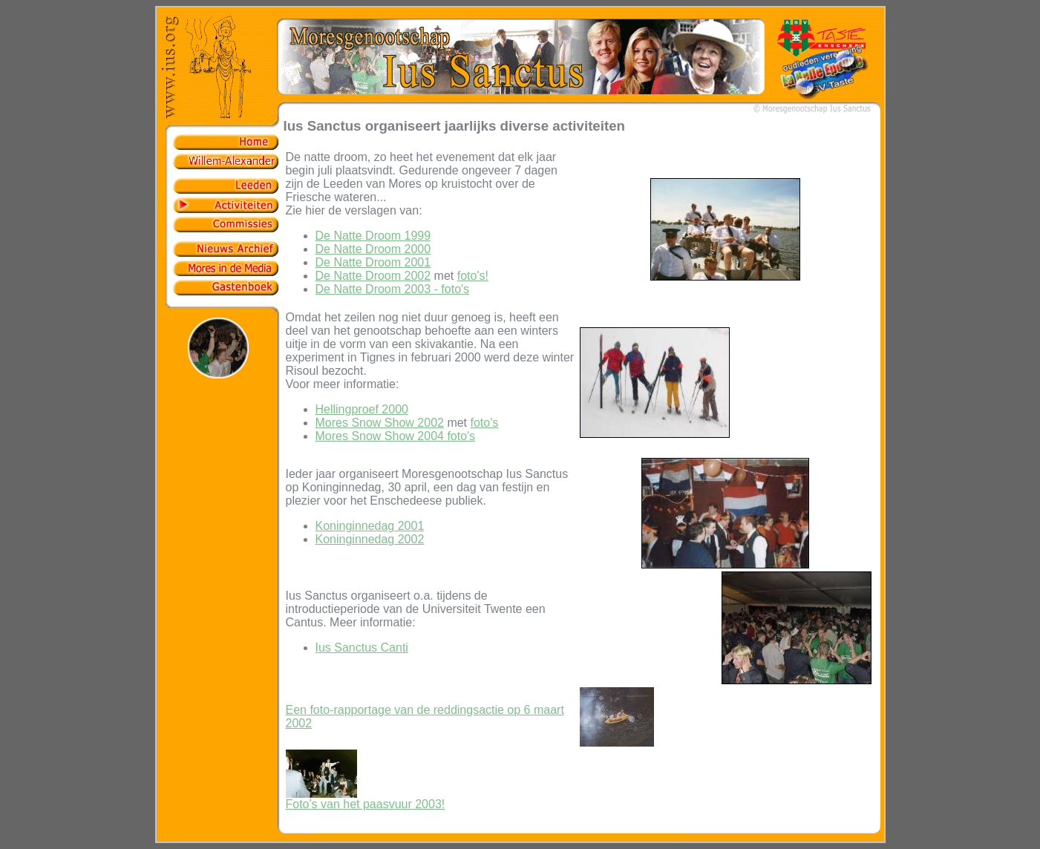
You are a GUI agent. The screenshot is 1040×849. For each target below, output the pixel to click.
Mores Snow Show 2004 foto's (395, 436)
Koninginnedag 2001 (370, 525)
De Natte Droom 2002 (373, 275)
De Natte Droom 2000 (373, 249)
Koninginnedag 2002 (370, 539)
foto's (485, 422)
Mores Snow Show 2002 (379, 422)
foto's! (472, 275)
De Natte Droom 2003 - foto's (392, 289)
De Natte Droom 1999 (373, 235)
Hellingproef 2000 (361, 409)
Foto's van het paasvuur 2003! (365, 798)
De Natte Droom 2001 (373, 262)
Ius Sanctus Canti (361, 647)
